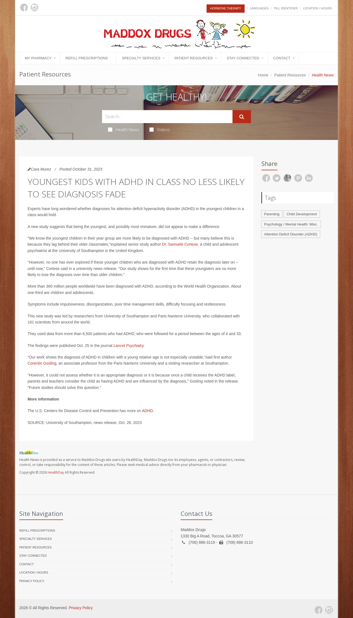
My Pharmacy (38, 58)
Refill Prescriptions (87, 58)
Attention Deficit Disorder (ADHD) (290, 234)
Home (263, 75)
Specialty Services (141, 58)
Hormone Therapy (225, 8)
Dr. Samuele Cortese (180, 244)
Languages (259, 8)
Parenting (272, 214)
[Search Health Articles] (167, 116)
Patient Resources (193, 58)
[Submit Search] (241, 116)
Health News (123, 129)
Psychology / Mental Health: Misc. (291, 224)
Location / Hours (317, 8)
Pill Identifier (286, 8)
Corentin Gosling (42, 363)
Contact (281, 58)
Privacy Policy (31, 581)
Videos (159, 129)
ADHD (147, 411)
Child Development (302, 214)
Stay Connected (243, 58)
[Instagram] (34, 7)
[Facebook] (24, 7)
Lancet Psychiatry (128, 345)
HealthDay (56, 472)
